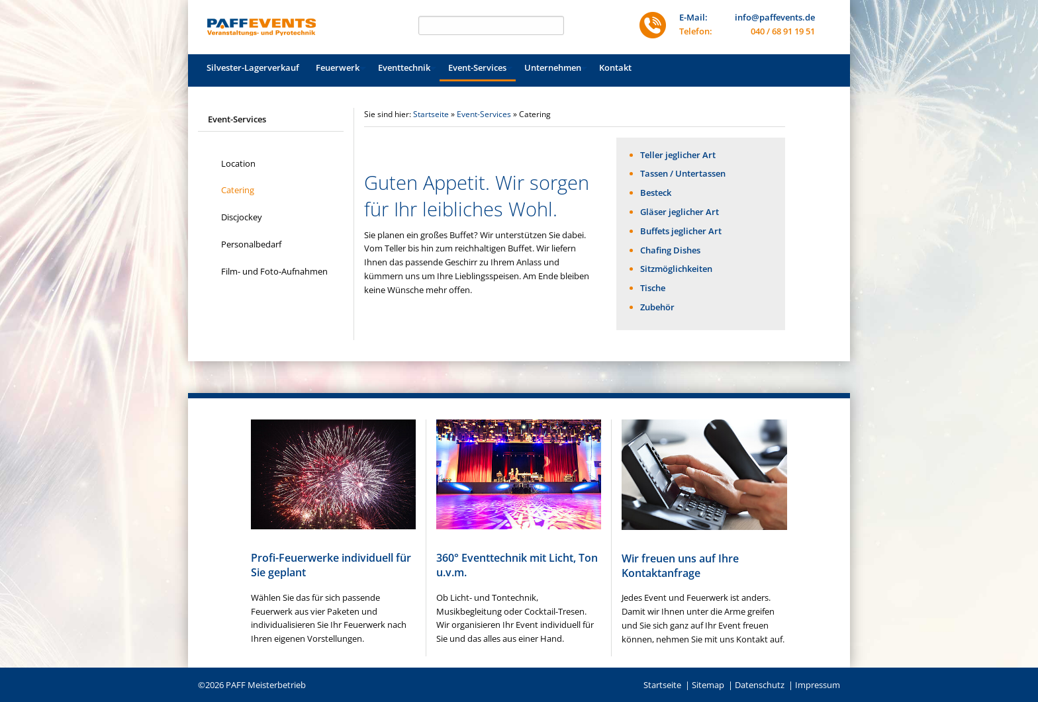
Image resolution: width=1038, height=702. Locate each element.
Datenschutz (759, 685)
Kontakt (615, 67)
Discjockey (241, 217)
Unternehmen (552, 67)
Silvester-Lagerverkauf (253, 67)
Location (238, 163)
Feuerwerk (337, 67)
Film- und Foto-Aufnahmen (274, 271)
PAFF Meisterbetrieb (266, 685)
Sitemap (708, 685)
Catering (237, 190)
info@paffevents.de (775, 17)
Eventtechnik (404, 67)
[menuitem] (253, 67)
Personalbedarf (251, 244)
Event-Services (477, 67)
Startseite (431, 114)
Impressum (817, 685)
